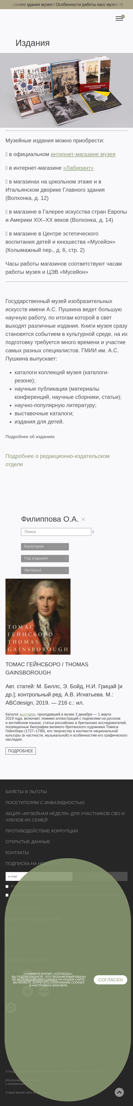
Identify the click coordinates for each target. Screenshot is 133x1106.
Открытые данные (27, 841)
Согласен (110, 979)
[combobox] (45, 546)
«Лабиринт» (78, 168)
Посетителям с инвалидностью (45, 802)
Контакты (17, 852)
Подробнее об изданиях (30, 436)
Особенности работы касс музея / (91, 4)
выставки (27, 714)
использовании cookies (37, 979)
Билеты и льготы (26, 791)
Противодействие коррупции (41, 831)
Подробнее (20, 751)
